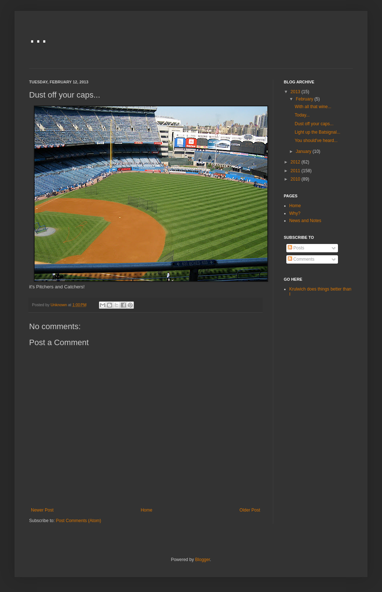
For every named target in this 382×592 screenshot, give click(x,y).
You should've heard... (316, 140)
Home (146, 510)
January (304, 151)
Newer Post (42, 510)
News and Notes (305, 220)
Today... (302, 115)
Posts (296, 247)
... (38, 35)
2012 (296, 162)
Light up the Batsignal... (317, 132)
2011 (296, 170)
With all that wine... (313, 106)
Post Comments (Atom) (78, 520)
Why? (295, 213)
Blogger (202, 559)
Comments (301, 259)
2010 (296, 179)
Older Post (249, 510)
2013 (296, 91)
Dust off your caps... (314, 123)
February (305, 99)
